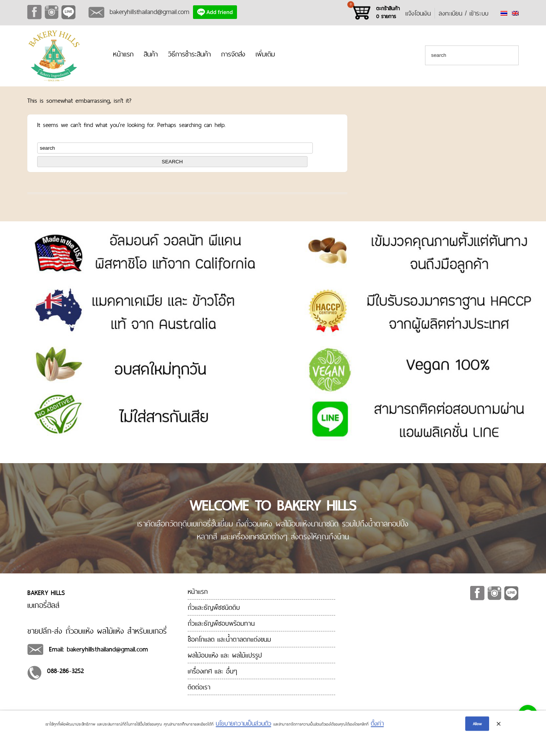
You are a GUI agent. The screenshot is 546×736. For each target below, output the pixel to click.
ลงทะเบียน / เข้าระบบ (463, 13)
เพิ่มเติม (265, 54)
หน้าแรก (123, 54)
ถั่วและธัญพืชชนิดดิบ (214, 607)
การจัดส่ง (233, 54)
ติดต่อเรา (199, 686)
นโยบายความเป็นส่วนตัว (243, 725)
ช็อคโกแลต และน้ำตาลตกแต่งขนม (229, 639)
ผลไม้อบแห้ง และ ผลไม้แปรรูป (225, 655)
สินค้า (151, 54)
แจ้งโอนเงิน (418, 13)
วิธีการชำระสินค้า (189, 54)
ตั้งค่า (377, 725)
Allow (477, 725)
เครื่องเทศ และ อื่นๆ (212, 671)
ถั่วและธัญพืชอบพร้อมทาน (221, 623)
